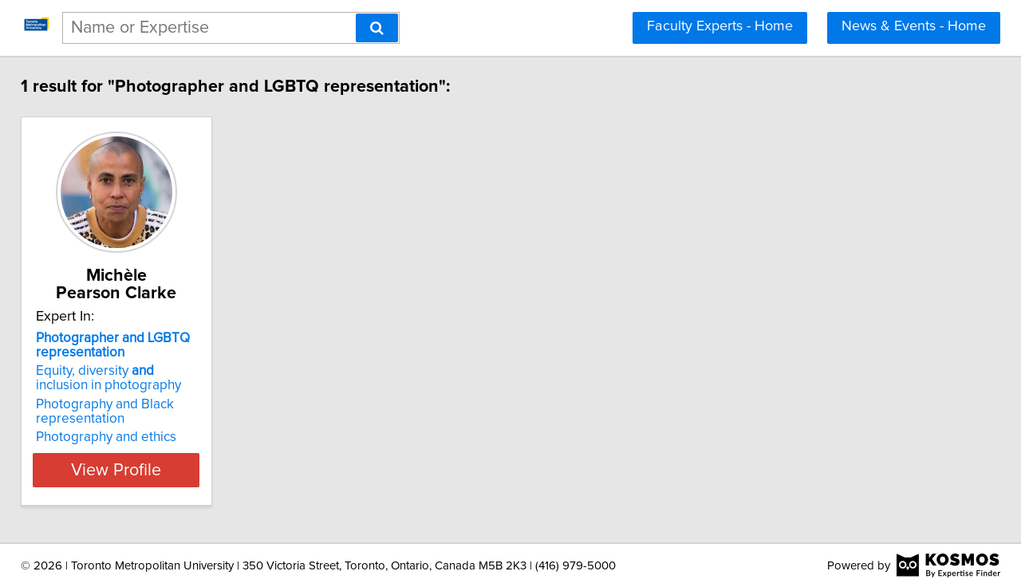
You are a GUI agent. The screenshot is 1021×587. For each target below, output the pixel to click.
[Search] (377, 28)
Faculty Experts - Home (720, 26)
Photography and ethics (117, 437)
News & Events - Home (914, 26)
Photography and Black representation (116, 411)
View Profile (148, 470)
